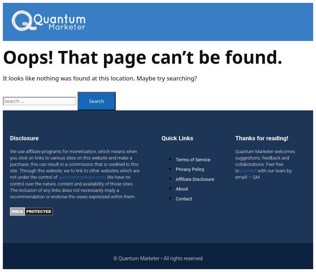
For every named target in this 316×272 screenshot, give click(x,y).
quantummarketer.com (81, 177)
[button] (303, 22)
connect (249, 170)
